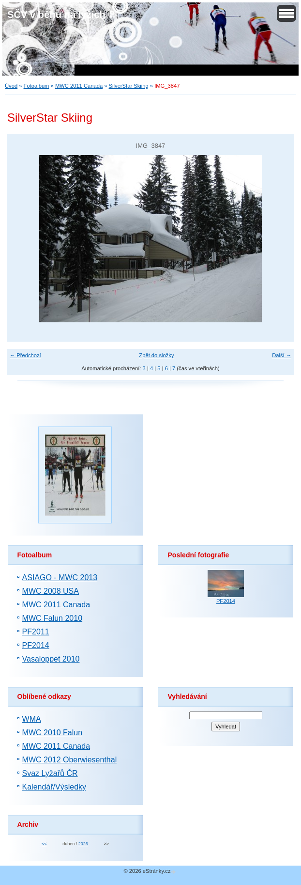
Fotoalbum (36, 86)
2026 (83, 843)
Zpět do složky (156, 355)
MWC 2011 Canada (79, 86)
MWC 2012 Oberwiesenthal (69, 760)
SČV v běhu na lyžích (56, 14)
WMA (31, 719)
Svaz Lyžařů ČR (50, 773)
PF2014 (35, 645)
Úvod (11, 86)
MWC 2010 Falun (52, 732)
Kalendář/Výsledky (54, 787)
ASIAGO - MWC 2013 (60, 577)
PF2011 (35, 632)
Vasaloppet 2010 (51, 659)
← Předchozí (25, 355)
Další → (281, 355)
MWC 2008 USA (50, 591)
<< (44, 843)
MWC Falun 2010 (52, 618)
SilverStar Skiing (129, 86)
